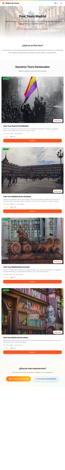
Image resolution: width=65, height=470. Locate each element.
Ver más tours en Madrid (18, 379)
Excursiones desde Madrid (45, 379)
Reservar (32, 142)
